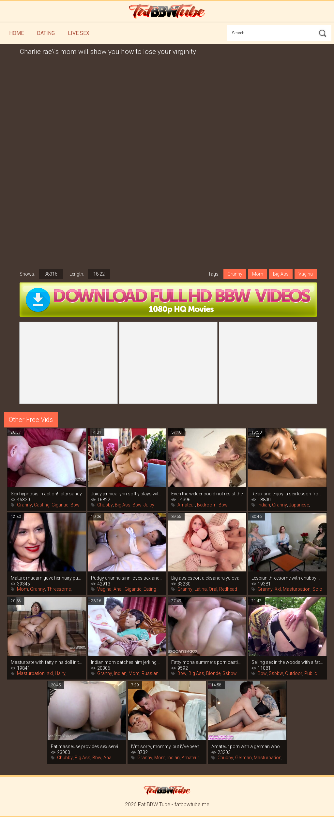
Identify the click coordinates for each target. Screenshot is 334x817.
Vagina (305, 274)
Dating (46, 33)
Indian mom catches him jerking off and (127, 662)
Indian (264, 504)
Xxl (278, 589)
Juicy (149, 504)
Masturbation (297, 589)
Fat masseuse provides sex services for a (87, 746)
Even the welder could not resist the (207, 493)
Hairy (60, 673)
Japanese (299, 504)
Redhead (228, 589)
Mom (257, 274)
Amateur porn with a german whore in (247, 746)
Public (310, 673)
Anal (118, 589)
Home (16, 33)
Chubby (105, 504)
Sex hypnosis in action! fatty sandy (46, 493)
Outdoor (293, 673)
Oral (213, 589)
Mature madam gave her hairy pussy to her (47, 578)
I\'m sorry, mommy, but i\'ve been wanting (167, 746)
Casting (42, 504)
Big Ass (281, 274)
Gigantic (60, 504)
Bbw (75, 504)
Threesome (59, 589)
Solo (317, 589)
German (243, 757)
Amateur (186, 504)
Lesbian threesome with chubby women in (287, 578)
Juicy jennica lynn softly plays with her (127, 493)
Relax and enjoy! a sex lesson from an (287, 493)
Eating (150, 589)
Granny (234, 274)
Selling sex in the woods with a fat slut (287, 662)
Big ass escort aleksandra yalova (205, 578)
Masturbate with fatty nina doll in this (47, 662)
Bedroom (207, 504)
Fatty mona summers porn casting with (207, 662)
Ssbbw (229, 673)
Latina (200, 589)
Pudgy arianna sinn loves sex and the (127, 578)
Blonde (213, 673)
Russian (150, 673)
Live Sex (78, 33)
